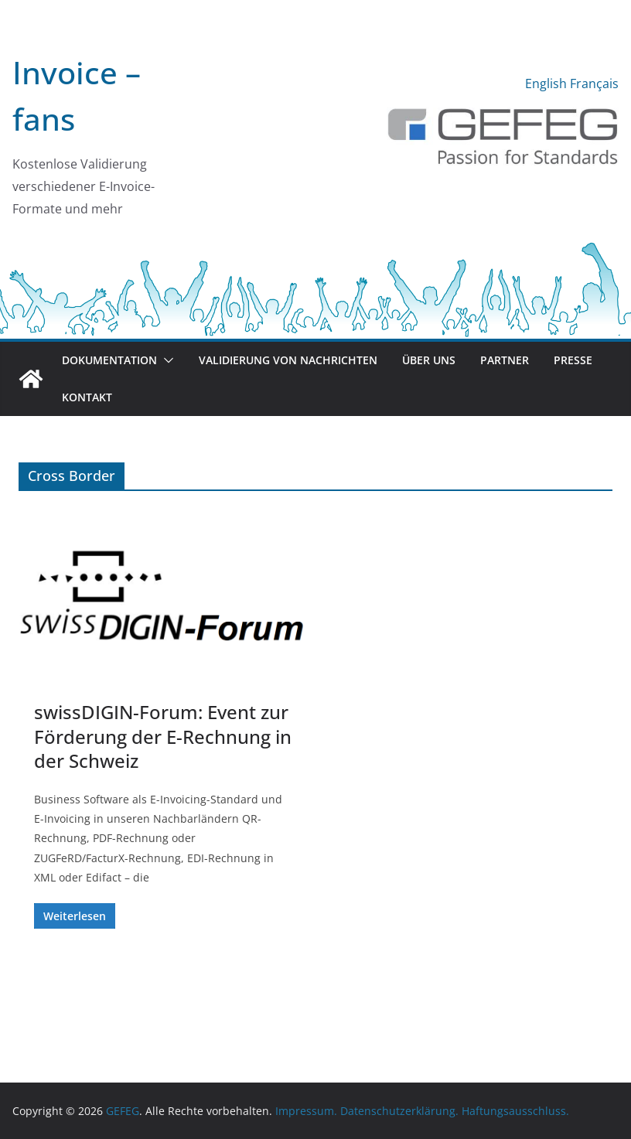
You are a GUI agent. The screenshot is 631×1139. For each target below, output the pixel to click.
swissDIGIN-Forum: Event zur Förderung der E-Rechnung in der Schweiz (163, 735)
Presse (573, 360)
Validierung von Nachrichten (288, 360)
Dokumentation (109, 360)
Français (594, 83)
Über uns (428, 360)
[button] (165, 360)
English (546, 83)
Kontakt (87, 397)
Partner (504, 360)
